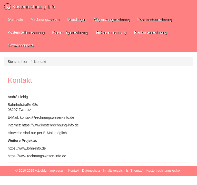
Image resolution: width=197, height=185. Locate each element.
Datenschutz (91, 170)
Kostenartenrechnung (154, 19)
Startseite (15, 19)
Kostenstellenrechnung (26, 32)
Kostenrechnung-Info (29, 6)
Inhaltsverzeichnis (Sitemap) (123, 170)
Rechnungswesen (45, 19)
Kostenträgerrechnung (70, 32)
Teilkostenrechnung (110, 32)
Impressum (57, 170)
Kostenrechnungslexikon (164, 170)
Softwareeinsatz (21, 45)
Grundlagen (76, 19)
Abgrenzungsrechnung (112, 19)
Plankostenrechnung (150, 32)
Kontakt (73, 170)
